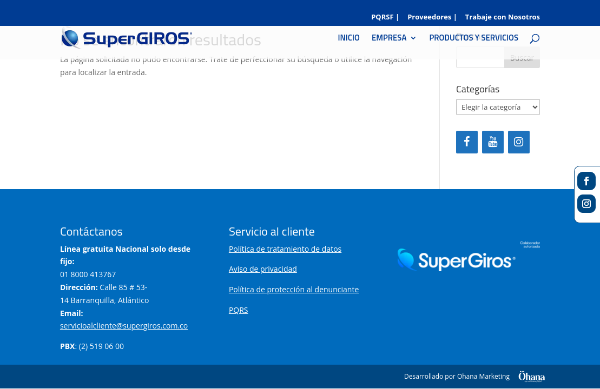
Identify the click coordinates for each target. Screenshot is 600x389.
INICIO (348, 39)
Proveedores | (432, 18)
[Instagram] (519, 142)
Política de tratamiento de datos (285, 249)
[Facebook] (467, 142)
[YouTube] (493, 142)
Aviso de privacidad (263, 269)
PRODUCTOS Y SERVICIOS (473, 39)
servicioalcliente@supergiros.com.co (124, 325)
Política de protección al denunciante (294, 289)
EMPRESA (389, 39)
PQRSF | (385, 18)
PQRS (238, 310)
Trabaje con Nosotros (502, 18)
